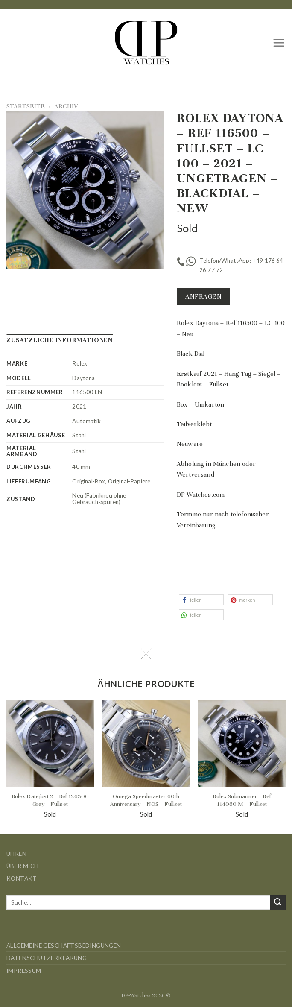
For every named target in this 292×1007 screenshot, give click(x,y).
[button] (201, 599)
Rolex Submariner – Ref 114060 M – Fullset (242, 800)
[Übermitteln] (278, 902)
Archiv (66, 106)
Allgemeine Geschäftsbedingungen (63, 945)
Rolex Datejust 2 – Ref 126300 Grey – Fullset (50, 800)
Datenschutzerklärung (46, 957)
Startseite (25, 106)
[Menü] (279, 43)
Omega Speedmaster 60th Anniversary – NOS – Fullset (146, 800)
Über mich (22, 866)
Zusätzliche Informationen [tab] (59, 340)
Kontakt (21, 878)
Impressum (23, 970)
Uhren (16, 853)
